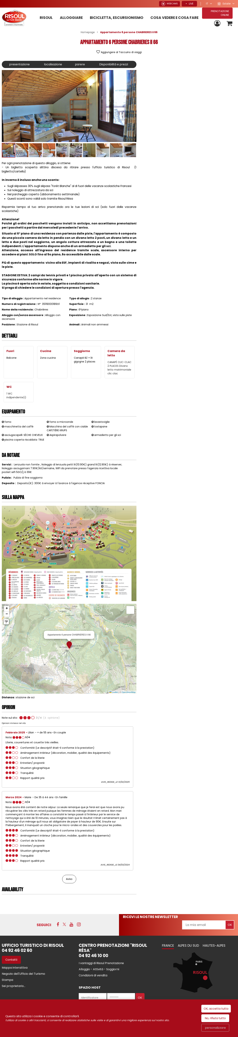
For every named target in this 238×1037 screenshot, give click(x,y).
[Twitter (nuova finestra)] (64, 924)
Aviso (69, 879)
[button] (230, 23)
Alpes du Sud (188, 945)
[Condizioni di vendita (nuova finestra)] (93, 975)
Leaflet (113, 692)
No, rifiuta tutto (215, 1018)
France (168, 945)
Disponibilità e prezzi (113, 64)
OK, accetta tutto (216, 1009)
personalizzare (215, 1028)
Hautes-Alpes (214, 945)
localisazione (53, 64)
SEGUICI (44, 924)
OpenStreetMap (129, 692)
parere (80, 64)
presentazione (19, 64)
